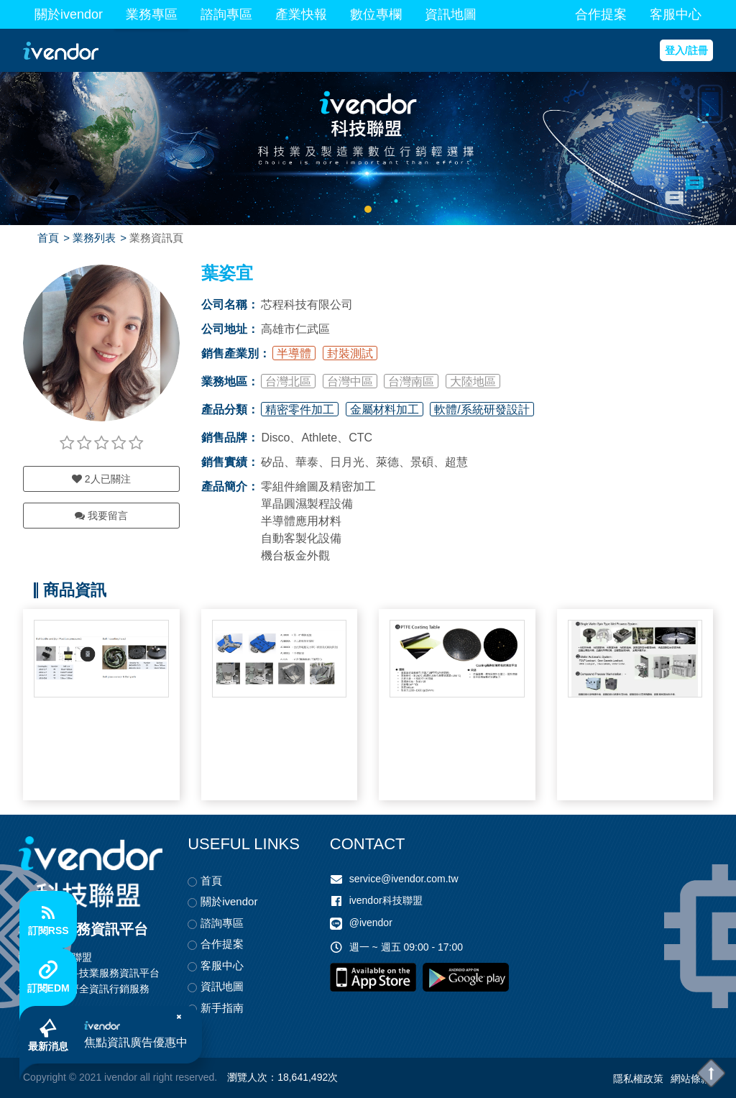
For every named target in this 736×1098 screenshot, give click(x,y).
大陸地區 (473, 381)
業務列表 (94, 238)
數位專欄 (376, 14)
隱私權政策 (638, 1079)
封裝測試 (350, 353)
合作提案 (601, 14)
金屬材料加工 (384, 409)
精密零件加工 (299, 409)
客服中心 (676, 14)
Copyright (44, 1077)
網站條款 (691, 1079)
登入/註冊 (686, 50)
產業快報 (301, 14)
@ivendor (370, 923)
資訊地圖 (451, 14)
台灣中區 (350, 381)
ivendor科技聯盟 (386, 900)
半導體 (294, 353)
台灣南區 (411, 381)
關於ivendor (68, 14)
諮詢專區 (226, 14)
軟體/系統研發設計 (481, 409)
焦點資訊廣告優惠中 (136, 1042)
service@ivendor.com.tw (404, 878)
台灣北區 (288, 381)
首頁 (48, 238)
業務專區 (152, 14)
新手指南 (222, 1008)
